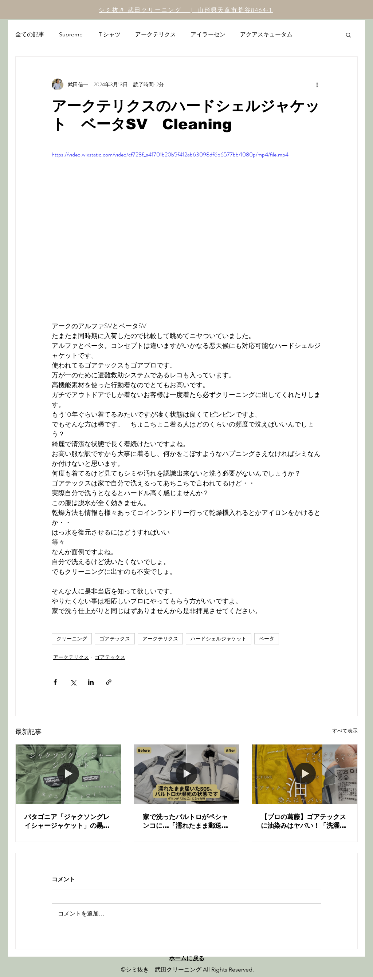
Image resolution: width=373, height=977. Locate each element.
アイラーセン (208, 34)
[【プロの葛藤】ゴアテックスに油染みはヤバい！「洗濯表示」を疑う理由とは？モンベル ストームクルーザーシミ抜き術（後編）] (304, 773)
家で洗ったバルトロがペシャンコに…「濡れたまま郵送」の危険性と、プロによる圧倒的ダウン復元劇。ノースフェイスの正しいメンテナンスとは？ (185, 821)
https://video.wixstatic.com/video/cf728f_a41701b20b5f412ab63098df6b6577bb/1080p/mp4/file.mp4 (170, 154)
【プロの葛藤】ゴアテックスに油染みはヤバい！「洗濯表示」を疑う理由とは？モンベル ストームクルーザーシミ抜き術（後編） (304, 821)
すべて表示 (345, 730)
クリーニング (71, 638)
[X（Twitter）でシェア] (73, 682)
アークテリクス (155, 34)
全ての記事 (29, 34)
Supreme (71, 34)
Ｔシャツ (109, 34)
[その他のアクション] (317, 84)
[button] (348, 34)
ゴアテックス (114, 638)
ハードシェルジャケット (219, 638)
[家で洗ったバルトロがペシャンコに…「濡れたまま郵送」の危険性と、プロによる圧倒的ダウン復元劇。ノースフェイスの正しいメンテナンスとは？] (186, 773)
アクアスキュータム (266, 34)
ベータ (266, 638)
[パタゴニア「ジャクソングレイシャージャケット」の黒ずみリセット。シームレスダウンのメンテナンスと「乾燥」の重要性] (68, 773)
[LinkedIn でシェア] (90, 682)
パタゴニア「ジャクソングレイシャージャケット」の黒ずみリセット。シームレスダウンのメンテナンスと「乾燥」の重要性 (67, 821)
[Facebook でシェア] (55, 682)
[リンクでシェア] (108, 682)
